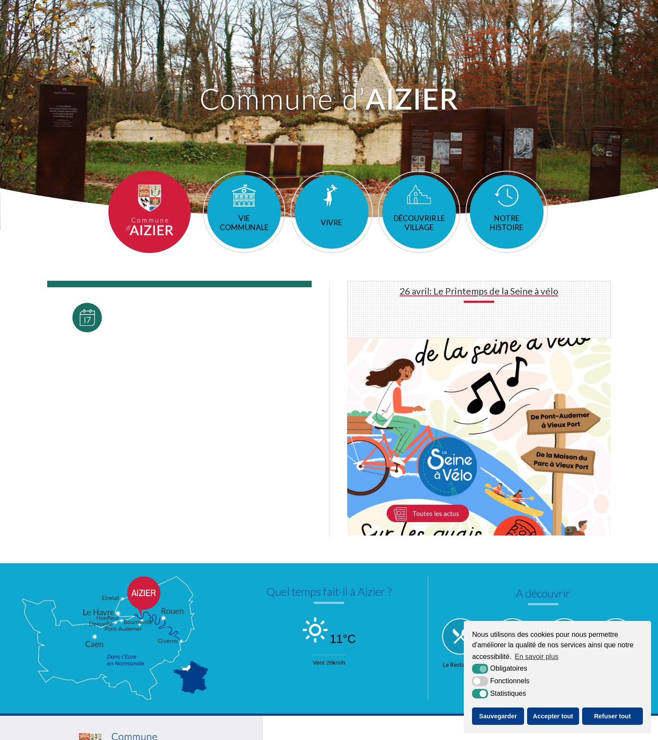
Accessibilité (359, 732)
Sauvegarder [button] (498, 716)
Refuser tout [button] (612, 716)
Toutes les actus (435, 407)
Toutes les (87, 391)
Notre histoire (507, 233)
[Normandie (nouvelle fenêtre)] (379, 683)
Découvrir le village (419, 233)
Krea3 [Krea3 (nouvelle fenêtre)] (395, 732)
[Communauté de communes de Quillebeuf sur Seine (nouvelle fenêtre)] (433, 683)
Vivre (331, 233)
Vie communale (243, 233)
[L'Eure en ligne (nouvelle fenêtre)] (325, 683)
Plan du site (266, 732)
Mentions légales (312, 732)
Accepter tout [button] (553, 716)
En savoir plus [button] (537, 656)
